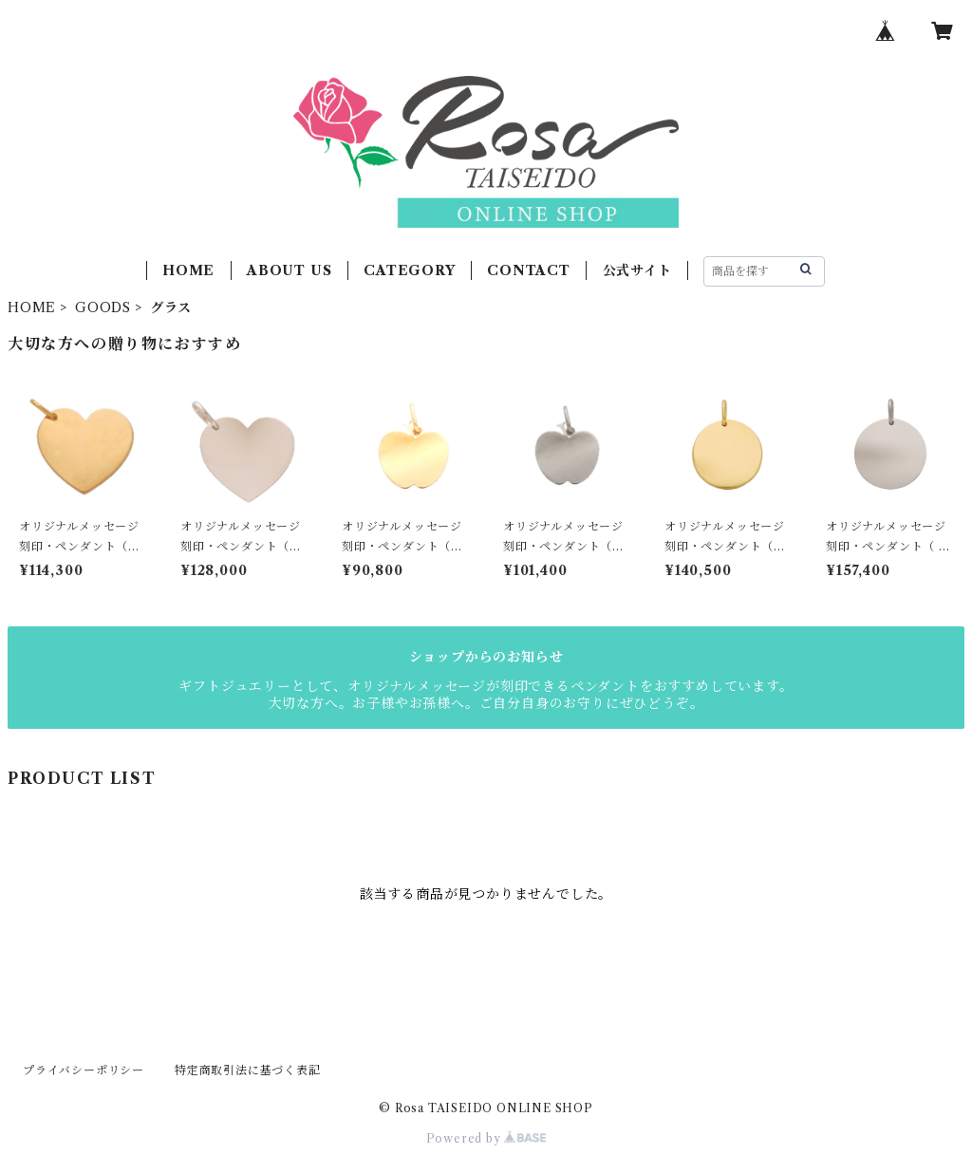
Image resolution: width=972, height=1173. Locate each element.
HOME (188, 270)
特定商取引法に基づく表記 (248, 1070)
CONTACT (528, 270)
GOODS (103, 307)
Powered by (486, 1138)
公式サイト (637, 270)
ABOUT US (289, 270)
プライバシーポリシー (83, 1070)
